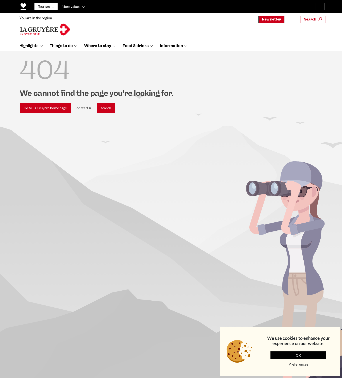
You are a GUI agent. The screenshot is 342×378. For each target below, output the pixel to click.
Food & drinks (136, 46)
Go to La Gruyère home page (45, 108)
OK (298, 355)
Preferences (298, 364)
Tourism (44, 6)
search (106, 108)
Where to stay (97, 46)
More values (71, 6)
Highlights (28, 46)
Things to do (61, 46)
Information (171, 46)
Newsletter (271, 19)
